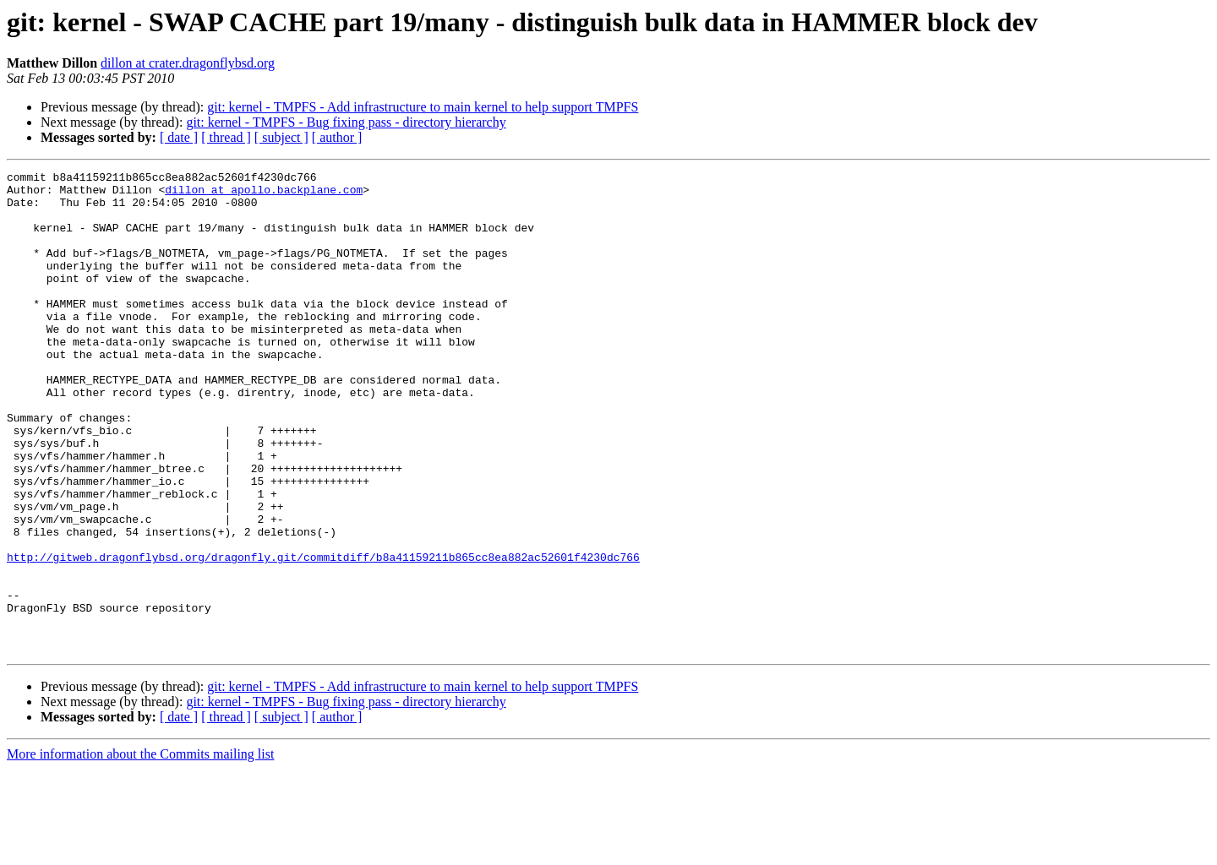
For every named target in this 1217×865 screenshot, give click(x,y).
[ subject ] (281, 137)
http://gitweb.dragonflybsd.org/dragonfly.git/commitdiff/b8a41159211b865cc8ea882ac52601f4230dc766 (323, 635)
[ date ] (179, 137)
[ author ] (337, 137)
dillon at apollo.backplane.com (264, 194)
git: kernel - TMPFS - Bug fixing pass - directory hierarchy (345, 122)
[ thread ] (226, 137)
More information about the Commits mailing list (140, 850)
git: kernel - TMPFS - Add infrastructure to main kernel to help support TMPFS (422, 107)
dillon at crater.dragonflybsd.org (188, 63)
